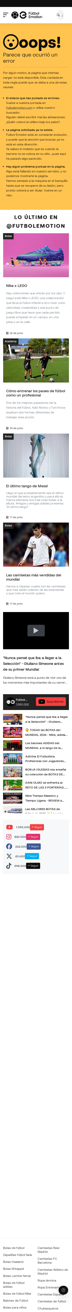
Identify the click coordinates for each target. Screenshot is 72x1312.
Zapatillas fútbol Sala (17, 1254)
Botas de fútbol (13, 1248)
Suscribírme (50, 702)
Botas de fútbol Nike (17, 1293)
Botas (8, 236)
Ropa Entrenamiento (52, 1287)
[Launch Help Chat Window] (63, 1290)
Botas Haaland (13, 1261)
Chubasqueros (48, 1308)
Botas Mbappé (13, 1268)
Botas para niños (14, 1307)
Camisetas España (51, 1294)
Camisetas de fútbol (52, 1301)
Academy (11, 341)
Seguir (37, 827)
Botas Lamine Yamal (17, 1275)
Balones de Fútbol (15, 1300)
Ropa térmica (47, 1280)
